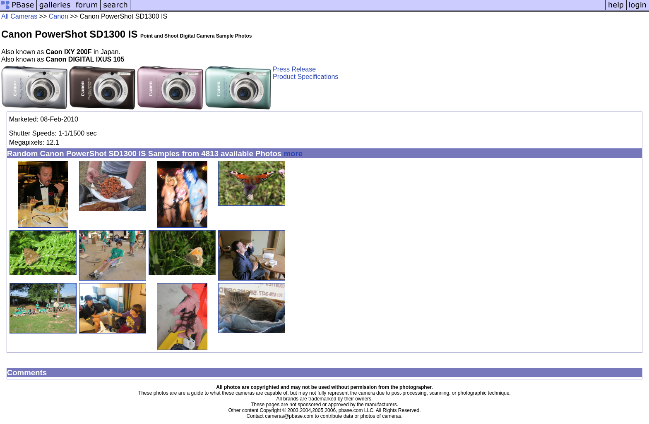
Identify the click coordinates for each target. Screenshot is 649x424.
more (293, 153)
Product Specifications (305, 76)
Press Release (294, 69)
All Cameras (19, 16)
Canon (58, 16)
